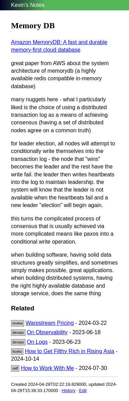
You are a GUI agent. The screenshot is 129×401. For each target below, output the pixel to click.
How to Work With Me (47, 368)
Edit (83, 390)
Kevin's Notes (27, 5)
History (68, 390)
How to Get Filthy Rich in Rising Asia (69, 351)
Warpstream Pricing (49, 323)
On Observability (47, 332)
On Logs (37, 342)
